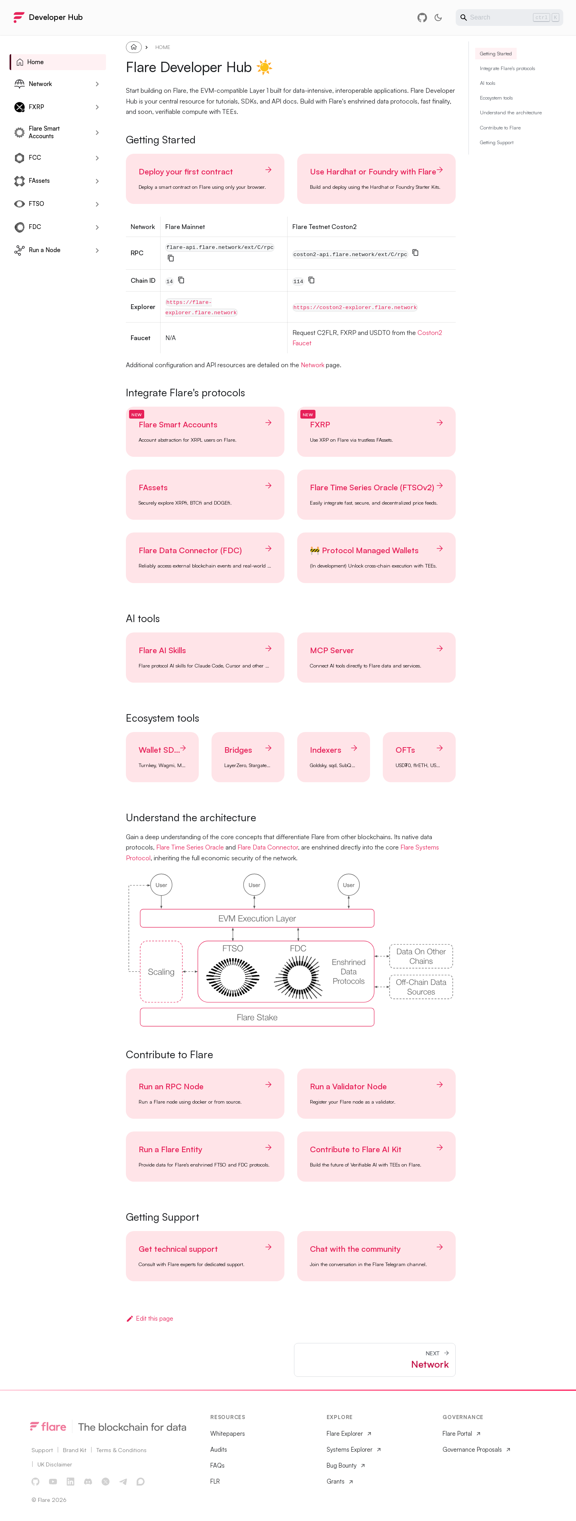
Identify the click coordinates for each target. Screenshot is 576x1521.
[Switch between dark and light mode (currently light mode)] (438, 17)
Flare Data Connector (267, 847)
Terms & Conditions (121, 1450)
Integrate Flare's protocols (507, 89)
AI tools (487, 103)
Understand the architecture (511, 133)
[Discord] (88, 1482)
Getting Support (496, 163)
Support (42, 1450)
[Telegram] (123, 1482)
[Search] (509, 17)
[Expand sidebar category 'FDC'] (97, 227)
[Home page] (134, 47)
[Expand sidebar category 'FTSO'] (97, 204)
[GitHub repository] (422, 17)
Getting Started (496, 74)
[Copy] (170, 258)
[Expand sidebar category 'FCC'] (97, 158)
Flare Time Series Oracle (190, 847)
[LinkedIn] (71, 1482)
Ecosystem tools (496, 118)
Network (312, 365)
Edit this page (149, 1318)
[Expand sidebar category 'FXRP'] (97, 107)
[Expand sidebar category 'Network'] (97, 84)
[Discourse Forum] (141, 1482)
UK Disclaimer (54, 1464)
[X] (106, 1482)
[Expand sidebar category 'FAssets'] (97, 181)
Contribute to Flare (500, 148)
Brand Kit (74, 1450)
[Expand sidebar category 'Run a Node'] (97, 250)
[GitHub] (35, 1482)
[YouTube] (53, 1482)
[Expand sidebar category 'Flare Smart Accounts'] (97, 132)
